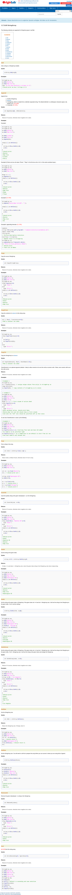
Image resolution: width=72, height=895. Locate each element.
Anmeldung (69, 1)
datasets (9, 100)
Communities (41, 8)
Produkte (5, 8)
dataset (14, 313)
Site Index (2, 894)
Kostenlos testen (66, 3)
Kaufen (68, 5)
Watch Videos (54, 3)
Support (31, 8)
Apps (14, 8)
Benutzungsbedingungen (16, 894)
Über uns (53, 8)
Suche (59, 14)
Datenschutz (7, 894)
